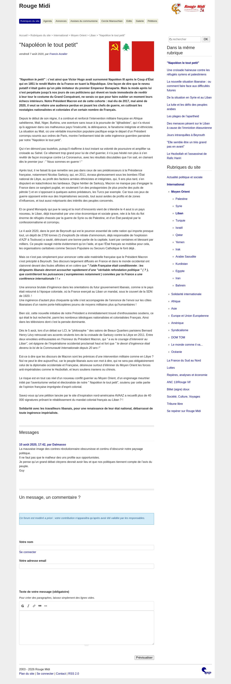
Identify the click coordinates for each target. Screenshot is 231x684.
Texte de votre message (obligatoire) (44, 591)
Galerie (140, 21)
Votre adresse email (32, 560)
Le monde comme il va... (187, 344)
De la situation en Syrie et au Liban (189, 97)
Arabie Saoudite (186, 256)
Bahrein (181, 285)
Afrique (175, 301)
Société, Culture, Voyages (183, 396)
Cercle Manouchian (112, 21)
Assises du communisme (83, 21)
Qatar (179, 234)
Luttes (171, 367)
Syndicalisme (179, 330)
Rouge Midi (34, 6)
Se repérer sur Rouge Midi (184, 411)
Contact (61, 673)
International (61, 35)
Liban (93, 35)
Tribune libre (175, 403)
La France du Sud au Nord (184, 360)
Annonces (61, 21)
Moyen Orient (78, 35)
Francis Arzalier (58, 53)
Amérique (177, 323)
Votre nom (26, 541)
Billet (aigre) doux (178, 389)
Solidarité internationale (186, 294)
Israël (179, 227)
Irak (178, 249)
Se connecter (27, 552)
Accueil (23, 35)
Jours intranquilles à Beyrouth (186, 135)
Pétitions (152, 21)
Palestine (182, 198)
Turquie (180, 220)
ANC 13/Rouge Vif (178, 382)
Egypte (180, 271)
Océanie (176, 351)
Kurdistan (182, 263)
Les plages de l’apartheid (183, 116)
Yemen (180, 242)
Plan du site (26, 673)
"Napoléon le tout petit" (183, 62)
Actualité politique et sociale (184, 177)
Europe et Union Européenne (190, 315)
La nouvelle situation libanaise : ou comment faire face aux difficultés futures (189, 86)
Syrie (179, 206)
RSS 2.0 (73, 673)
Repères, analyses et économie (187, 374)
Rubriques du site (30, 21)
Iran (178, 278)
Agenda (47, 21)
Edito (129, 21)
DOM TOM (178, 337)
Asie (174, 308)
